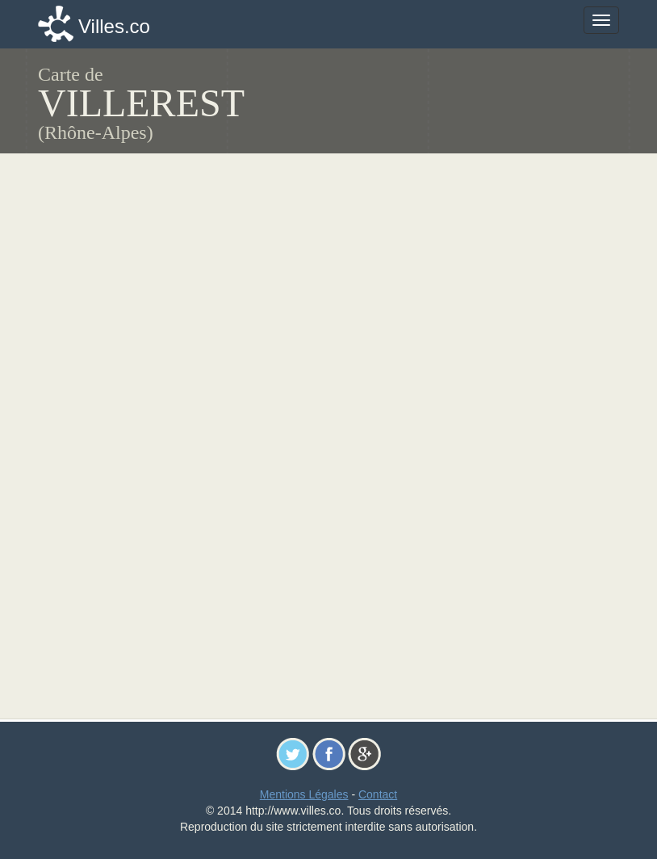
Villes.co (114, 26)
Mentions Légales (304, 794)
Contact (377, 794)
